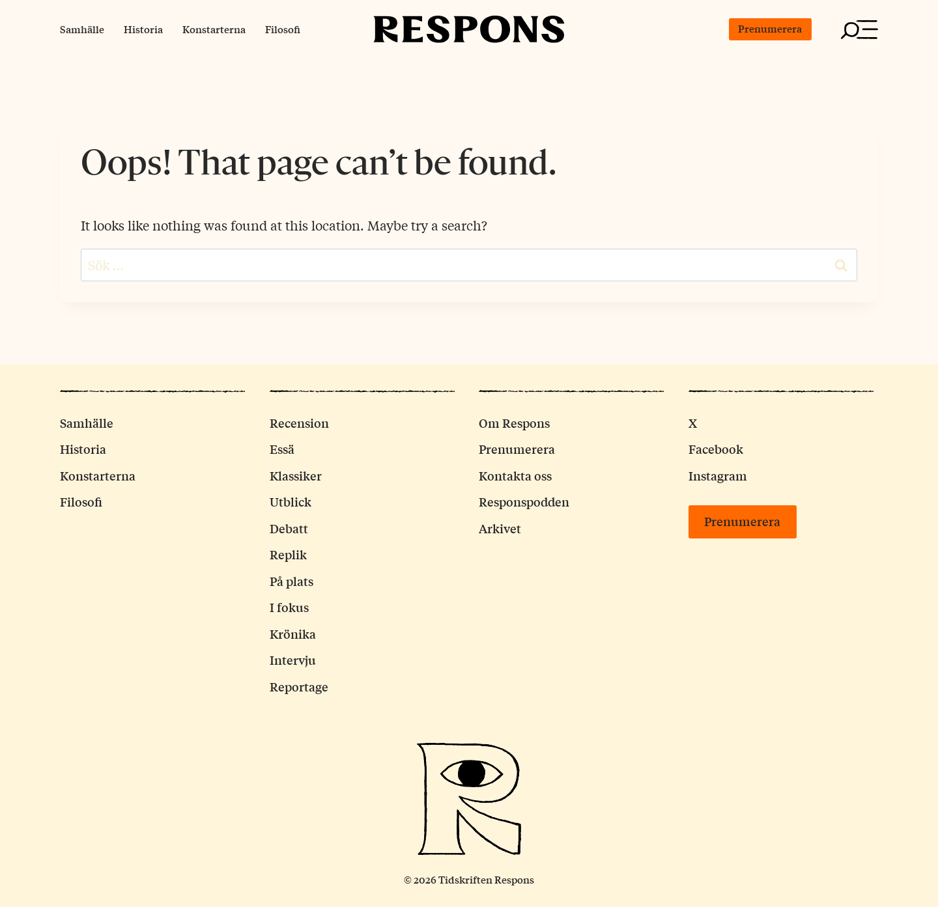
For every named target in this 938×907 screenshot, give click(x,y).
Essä (282, 449)
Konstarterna (214, 28)
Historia (143, 28)
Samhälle (82, 28)
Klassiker (296, 475)
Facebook (716, 449)
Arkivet (500, 528)
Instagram (718, 475)
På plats (291, 581)
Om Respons (514, 422)
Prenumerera (770, 28)
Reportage (299, 686)
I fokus (289, 607)
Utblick (290, 501)
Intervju (293, 659)
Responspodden (524, 501)
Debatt (289, 528)
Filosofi (282, 28)
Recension (299, 422)
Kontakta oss (515, 475)
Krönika (293, 633)
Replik (288, 554)
